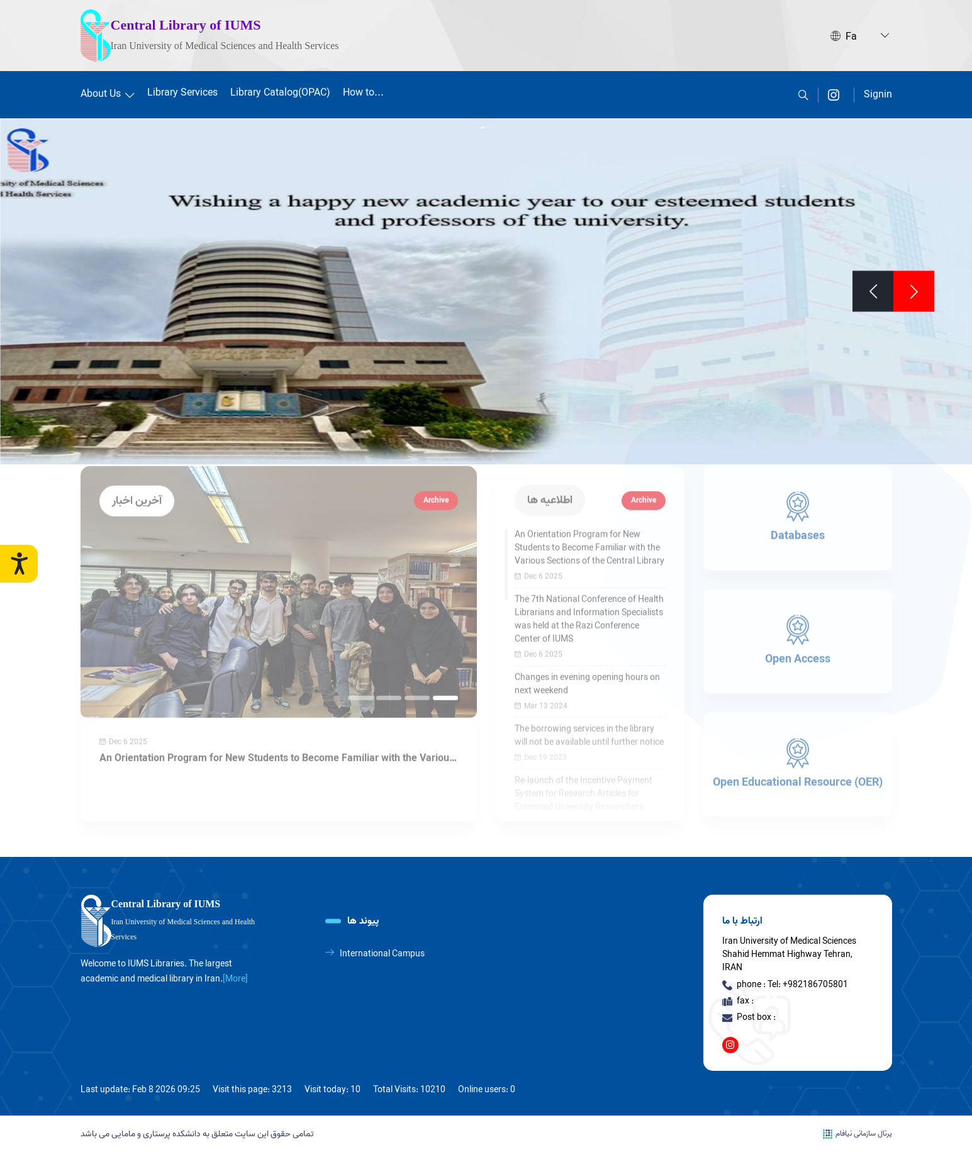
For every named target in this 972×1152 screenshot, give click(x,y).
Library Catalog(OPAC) (280, 90)
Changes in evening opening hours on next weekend (587, 662)
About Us (108, 92)
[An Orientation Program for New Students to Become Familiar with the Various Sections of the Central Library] (279, 569)
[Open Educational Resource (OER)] (797, 742)
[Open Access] (797, 619)
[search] (803, 92)
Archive (436, 478)
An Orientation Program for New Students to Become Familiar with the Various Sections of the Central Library (276, 736)
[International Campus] (403, 954)
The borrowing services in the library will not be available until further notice (589, 713)
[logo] (175, 921)
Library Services (182, 90)
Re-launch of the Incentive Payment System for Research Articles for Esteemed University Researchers (583, 771)
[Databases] (797, 496)
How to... (363, 90)
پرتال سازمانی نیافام (857, 1133)
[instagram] (833, 92)
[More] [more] (235, 979)
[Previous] (913, 289)
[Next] (872, 289)
